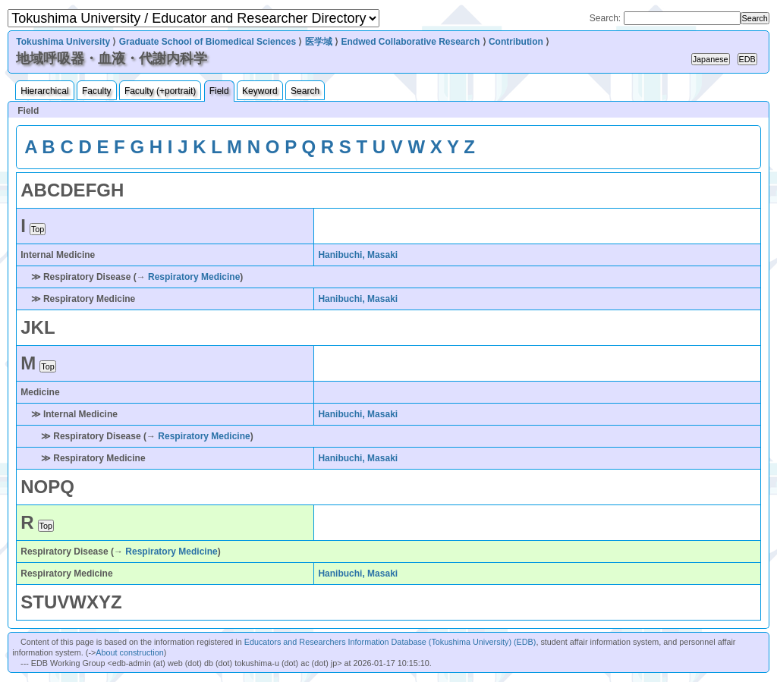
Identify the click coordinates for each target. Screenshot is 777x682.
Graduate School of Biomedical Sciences (207, 41)
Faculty (97, 91)
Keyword (260, 91)
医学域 (318, 41)
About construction (129, 652)
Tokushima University (63, 41)
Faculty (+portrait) (160, 91)
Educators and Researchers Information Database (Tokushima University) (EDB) (390, 641)
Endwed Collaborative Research (410, 41)
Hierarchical (44, 91)
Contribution (516, 41)
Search (305, 91)
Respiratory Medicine (194, 277)
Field (219, 91)
